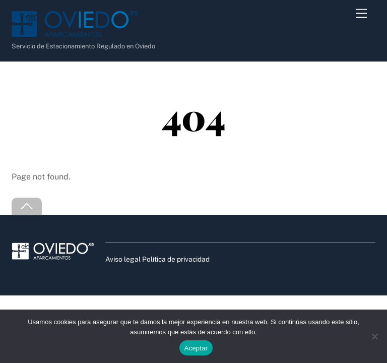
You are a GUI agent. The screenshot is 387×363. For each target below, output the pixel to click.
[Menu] (361, 14)
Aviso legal (123, 259)
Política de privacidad (176, 259)
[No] (374, 336)
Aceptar (196, 348)
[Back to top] (27, 206)
